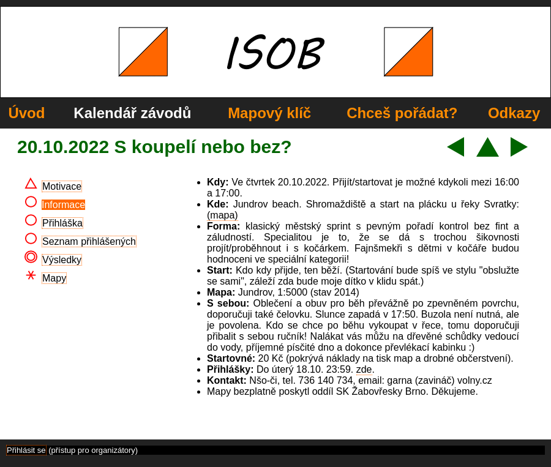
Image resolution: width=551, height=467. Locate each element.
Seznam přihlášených (89, 241)
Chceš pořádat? (402, 113)
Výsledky (61, 260)
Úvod (26, 113)
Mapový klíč (269, 113)
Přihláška (62, 223)
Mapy (54, 278)
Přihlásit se (26, 450)
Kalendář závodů (132, 113)
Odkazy (514, 113)
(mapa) (222, 215)
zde (364, 369)
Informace (63, 205)
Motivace (61, 186)
